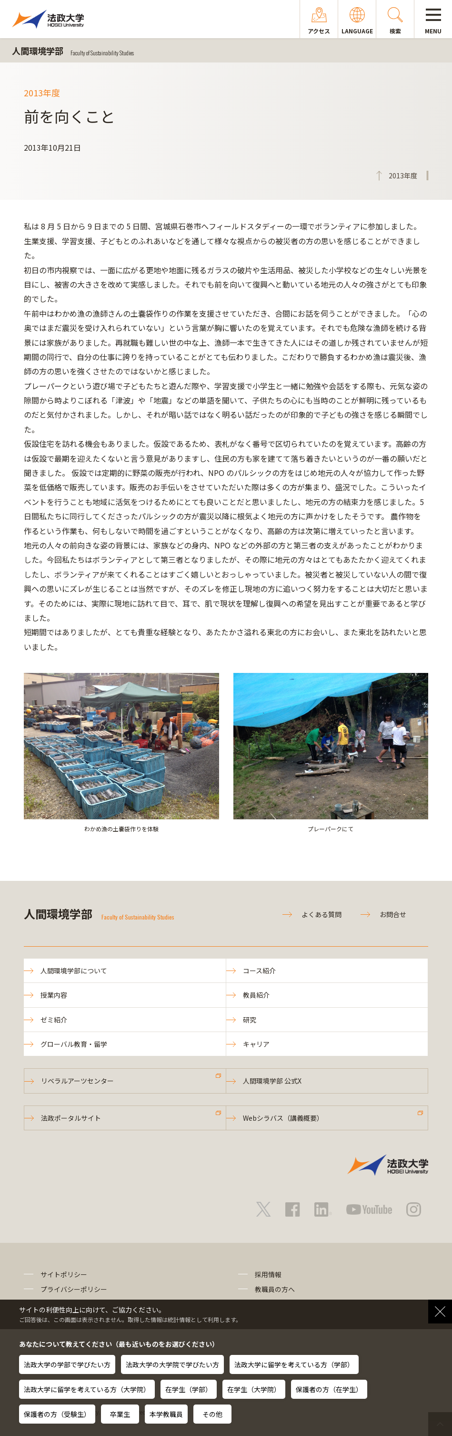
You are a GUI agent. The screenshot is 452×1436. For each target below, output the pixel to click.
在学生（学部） (188, 1389)
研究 (249, 1019)
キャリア (256, 1044)
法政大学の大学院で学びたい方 (172, 1364)
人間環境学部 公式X (272, 1080)
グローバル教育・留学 (73, 1044)
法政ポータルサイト (71, 1118)
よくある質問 (321, 914)
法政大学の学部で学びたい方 (67, 1364)
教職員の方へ (275, 1289)
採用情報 (268, 1274)
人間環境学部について (73, 970)
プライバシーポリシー (73, 1289)
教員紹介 (256, 995)
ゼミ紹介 (53, 1019)
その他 (212, 1414)
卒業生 (120, 1414)
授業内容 (53, 995)
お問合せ (393, 914)
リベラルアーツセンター (77, 1080)
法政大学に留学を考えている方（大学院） (87, 1389)
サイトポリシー (63, 1274)
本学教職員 (166, 1414)
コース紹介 (259, 970)
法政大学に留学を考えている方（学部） (294, 1364)
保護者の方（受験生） (57, 1414)
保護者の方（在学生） (329, 1389)
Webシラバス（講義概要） (283, 1118)
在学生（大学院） (254, 1389)
